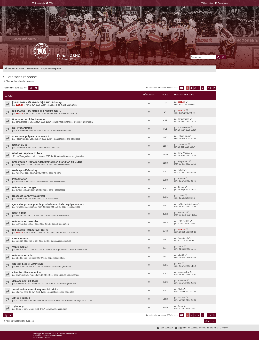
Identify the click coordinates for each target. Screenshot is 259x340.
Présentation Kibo (22, 255)
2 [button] (191, 87)
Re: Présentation (22, 128)
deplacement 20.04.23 (25, 281)
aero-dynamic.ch (39, 337)
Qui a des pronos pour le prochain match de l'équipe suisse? (48, 204)
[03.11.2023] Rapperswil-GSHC (30, 230)
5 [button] (202, 87)
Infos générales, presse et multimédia (75, 122)
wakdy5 (19, 173)
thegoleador (21, 164)
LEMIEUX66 (21, 224)
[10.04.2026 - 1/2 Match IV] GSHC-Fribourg (37, 102)
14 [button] (209, 87)
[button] (181, 88)
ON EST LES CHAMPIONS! (28, 264)
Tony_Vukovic (25, 156)
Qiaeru (59, 335)
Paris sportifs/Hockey (24, 170)
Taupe (18, 309)
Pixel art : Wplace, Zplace (27, 153)
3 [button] (195, 87)
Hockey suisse (73, 207)
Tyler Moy (18, 306)
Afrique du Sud (21, 298)
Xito (17, 266)
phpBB (47, 334)
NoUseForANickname (26, 207)
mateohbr (20, 283)
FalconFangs (22, 139)
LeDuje (19, 198)
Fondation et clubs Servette (28, 119)
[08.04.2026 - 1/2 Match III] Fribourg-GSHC (36, 111)
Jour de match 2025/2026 (65, 105)
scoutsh (19, 300)
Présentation (65, 130)
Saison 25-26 (19, 145)
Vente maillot (20, 247)
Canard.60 (20, 147)
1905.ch (19, 105)
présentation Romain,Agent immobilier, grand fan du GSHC (47, 162)
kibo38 (19, 258)
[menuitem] (49, 3)
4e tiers (57, 173)
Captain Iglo (21, 241)
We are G (20, 215)
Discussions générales (69, 139)
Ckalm (19, 292)
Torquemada (21, 122)
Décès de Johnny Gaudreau (28, 196)
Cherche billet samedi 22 (26, 272)
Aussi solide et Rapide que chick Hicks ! (36, 289)
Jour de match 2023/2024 (66, 232)
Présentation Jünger (24, 187)
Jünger (19, 190)
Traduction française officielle (44, 335)
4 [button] (198, 87)
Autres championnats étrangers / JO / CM (73, 300)
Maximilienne (22, 130)
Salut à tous (19, 213)
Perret (18, 249)
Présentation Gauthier (25, 221)
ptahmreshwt (22, 275)
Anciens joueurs (63, 241)
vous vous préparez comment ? (30, 136)
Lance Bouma (20, 238)
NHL (58, 147)
